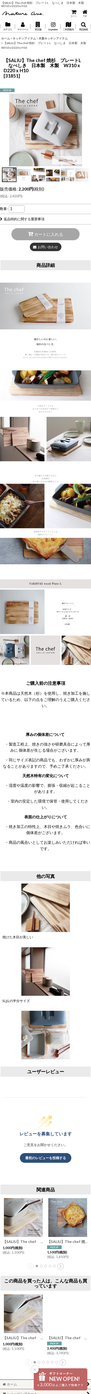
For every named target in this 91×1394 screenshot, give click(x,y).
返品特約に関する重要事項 (22, 219)
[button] (37, 26)
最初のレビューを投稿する (45, 1158)
